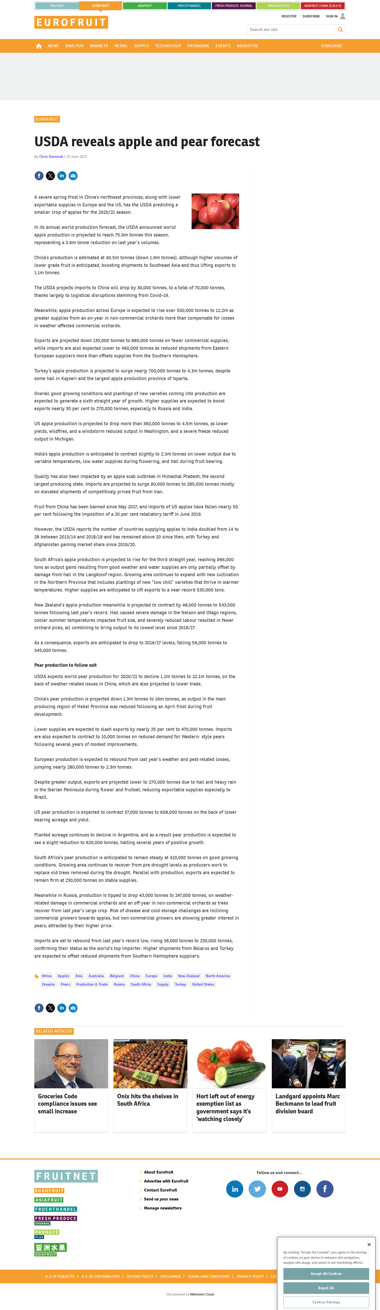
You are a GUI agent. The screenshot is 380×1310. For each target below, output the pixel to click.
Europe (151, 975)
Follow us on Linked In (234, 1189)
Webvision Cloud (202, 1294)
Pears (65, 984)
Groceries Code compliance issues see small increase (67, 1103)
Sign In (332, 16)
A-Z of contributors (101, 1276)
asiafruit (145, 6)
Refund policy (140, 1276)
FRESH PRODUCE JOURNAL (234, 6)
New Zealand (189, 975)
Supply (163, 984)
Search (340, 29)
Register (289, 16)
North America (218, 975)
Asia (78, 975)
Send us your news (161, 1199)
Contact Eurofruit (160, 1190)
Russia (119, 984)
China (134, 975)
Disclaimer (170, 1276)
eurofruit (100, 6)
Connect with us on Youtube (279, 1189)
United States (203, 984)
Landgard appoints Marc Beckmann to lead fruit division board (308, 1103)
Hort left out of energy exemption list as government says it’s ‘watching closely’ (225, 1107)
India (168, 975)
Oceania (48, 984)
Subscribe (311, 16)
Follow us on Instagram (302, 1189)
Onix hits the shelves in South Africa (147, 1100)
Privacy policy (250, 1276)
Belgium (117, 975)
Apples (63, 975)
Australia (96, 975)
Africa (46, 975)
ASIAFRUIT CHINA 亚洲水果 (322, 6)
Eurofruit (47, 119)
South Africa (141, 984)
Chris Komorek (51, 156)
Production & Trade (92, 984)
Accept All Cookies (326, 1286)
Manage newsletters (163, 1208)
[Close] (369, 1257)
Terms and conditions (209, 1276)
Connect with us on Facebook (325, 1189)
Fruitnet (57, 6)
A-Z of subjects (59, 1276)
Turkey (180, 984)
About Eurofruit (158, 1172)
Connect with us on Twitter (257, 1189)
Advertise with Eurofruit (166, 1181)
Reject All (326, 1300)
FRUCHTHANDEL (189, 6)
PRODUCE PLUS (278, 6)
